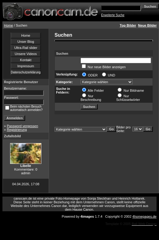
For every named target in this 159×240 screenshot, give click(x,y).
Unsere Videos (26, 54)
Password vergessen (22, 126)
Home (8, 25)
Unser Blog (25, 41)
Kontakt (25, 60)
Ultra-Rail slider (25, 48)
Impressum (25, 66)
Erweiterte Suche (112, 15)
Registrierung (17, 129)
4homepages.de (144, 216)
